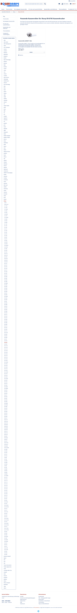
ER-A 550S (6, 372)
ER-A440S (6, 403)
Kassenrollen (41, 599)
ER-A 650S (6, 378)
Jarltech (5, 123)
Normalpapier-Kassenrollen (8, 21)
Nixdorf (5, 153)
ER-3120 (5, 316)
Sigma (5, 558)
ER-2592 (5, 298)
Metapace (6, 132)
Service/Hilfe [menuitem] (72, 1)
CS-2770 (5, 215)
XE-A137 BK (6, 518)
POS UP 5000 (6, 447)
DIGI (4, 86)
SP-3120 (5, 455)
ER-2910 (5, 306)
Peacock (5, 176)
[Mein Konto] (65, 4)
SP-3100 (5, 452)
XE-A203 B (6, 536)
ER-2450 (5, 289)
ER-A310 (5, 390)
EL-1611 (5, 229)
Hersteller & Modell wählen (9, 38)
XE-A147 (5, 521)
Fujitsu (5, 93)
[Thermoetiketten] (62, 9)
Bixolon (5, 61)
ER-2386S (6, 283)
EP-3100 (5, 250)
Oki (4, 158)
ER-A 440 (5, 360)
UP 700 (5, 459)
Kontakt (21, 596)
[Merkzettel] (59, 4)
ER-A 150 (5, 345)
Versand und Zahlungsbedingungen (27, 598)
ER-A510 (5, 409)
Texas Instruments (7, 565)
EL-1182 (5, 224)
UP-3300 (5, 460)
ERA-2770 (6, 423)
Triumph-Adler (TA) (8, 570)
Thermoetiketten (6, 30)
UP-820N (5, 474)
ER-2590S (6, 296)
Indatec (5, 116)
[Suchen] (45, 4)
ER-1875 (5, 266)
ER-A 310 (5, 355)
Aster (5, 45)
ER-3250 (5, 319)
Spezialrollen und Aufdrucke (6, 28)
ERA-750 (5, 441)
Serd (5, 197)
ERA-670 (5, 439)
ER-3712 (5, 326)
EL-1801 (5, 232)
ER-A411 (5, 395)
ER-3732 (5, 327)
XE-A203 (5, 534)
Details (37, 52)
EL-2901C (6, 242)
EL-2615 (5, 238)
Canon (5, 68)
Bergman (5, 56)
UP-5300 (5, 462)
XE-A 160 (5, 488)
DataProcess (6, 80)
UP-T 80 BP (6, 475)
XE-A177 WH (6, 529)
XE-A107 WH (6, 506)
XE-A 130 (5, 485)
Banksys (5, 52)
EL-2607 (5, 237)
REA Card (6, 185)
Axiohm (5, 50)
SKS (4, 559)
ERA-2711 (6, 419)
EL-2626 (5, 240)
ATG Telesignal (7, 47)
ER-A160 (5, 381)
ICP (4, 114)
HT (4, 103)
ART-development (7, 43)
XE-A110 (5, 508)
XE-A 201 (5, 490)
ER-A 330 (5, 358)
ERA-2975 (6, 426)
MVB (5, 144)
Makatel (5, 128)
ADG (5, 40)
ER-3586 (5, 322)
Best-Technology (7, 59)
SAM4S (5, 186)
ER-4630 (5, 334)
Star (4, 561)
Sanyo (5, 190)
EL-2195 (5, 235)
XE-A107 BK (6, 505)
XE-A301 (5, 551)
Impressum (22, 603)
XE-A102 (5, 500)
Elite (5, 88)
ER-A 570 (5, 373)
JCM (4, 125)
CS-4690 (5, 222)
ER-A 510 (5, 368)
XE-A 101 (5, 477)
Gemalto (5, 100)
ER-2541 (5, 293)
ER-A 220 (5, 352)
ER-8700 (5, 344)
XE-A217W (6, 549)
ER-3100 (5, 312)
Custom (5, 75)
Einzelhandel (41, 596)
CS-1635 (5, 207)
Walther (5, 579)
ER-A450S (6, 404)
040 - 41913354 (6, 601)
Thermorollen (6, 18)
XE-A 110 (5, 480)
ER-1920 (5, 271)
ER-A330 (5, 391)
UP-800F (5, 469)
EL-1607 (5, 227)
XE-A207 (5, 538)
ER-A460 (5, 406)
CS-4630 (5, 219)
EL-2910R (6, 247)
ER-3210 (5, 317)
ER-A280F (6, 386)
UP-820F (5, 472)
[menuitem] (35, 4)
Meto (5, 133)
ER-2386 (5, 281)
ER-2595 (5, 299)
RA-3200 (5, 449)
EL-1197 (5, 225)
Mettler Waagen (7, 135)
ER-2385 (5, 279)
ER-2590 (5, 294)
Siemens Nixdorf (7, 556)
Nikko (5, 149)
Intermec (5, 119)
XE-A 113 (5, 482)
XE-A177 (5, 526)
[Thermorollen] (9, 9)
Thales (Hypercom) (7, 566)
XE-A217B (6, 548)
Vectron (5, 575)
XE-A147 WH (6, 524)
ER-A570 (5, 413)
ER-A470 (5, 408)
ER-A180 (5, 385)
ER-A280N (6, 388)
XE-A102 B (6, 501)
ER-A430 (5, 400)
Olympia (5, 163)
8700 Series (6, 204)
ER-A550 (5, 411)
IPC (4, 121)
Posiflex (5, 178)
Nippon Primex (7, 151)
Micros (5, 139)
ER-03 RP (5, 260)
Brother (5, 66)
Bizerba (5, 63)
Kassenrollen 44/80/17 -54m (25, 41)
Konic (5, 126)
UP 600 (5, 457)
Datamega (6, 79)
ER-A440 (5, 401)
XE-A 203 (5, 493)
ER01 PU (5, 418)
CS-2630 (5, 210)
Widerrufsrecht (23, 599)
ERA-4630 (6, 437)
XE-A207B (6, 539)
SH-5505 (5, 450)
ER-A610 (5, 414)
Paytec (5, 174)
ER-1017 (5, 263)
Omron (5, 165)
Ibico (5, 109)
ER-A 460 (5, 363)
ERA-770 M (6, 442)
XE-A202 (5, 533)
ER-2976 (5, 309)
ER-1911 (5, 270)
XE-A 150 (5, 487)
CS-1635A (6, 209)
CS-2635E (6, 214)
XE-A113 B (6, 511)
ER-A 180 (5, 350)
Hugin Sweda (6, 105)
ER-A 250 (5, 353)
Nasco (5, 146)
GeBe (5, 96)
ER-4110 (5, 330)
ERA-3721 (6, 434)
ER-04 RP (5, 261)
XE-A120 (5, 513)
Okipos (5, 160)
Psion (5, 181)
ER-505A (5, 337)
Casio (5, 70)
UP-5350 (5, 464)
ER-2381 (5, 278)
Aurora (5, 49)
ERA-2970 (6, 424)
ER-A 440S (6, 362)
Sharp (5, 201)
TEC (4, 563)
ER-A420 (5, 396)
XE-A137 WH (6, 520)
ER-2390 (5, 284)
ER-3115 (5, 314)
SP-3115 (5, 454)
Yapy (5, 586)
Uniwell (5, 572)
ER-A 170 (5, 349)
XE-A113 (5, 510)
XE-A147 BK (6, 523)
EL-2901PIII (6, 245)
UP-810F (5, 470)
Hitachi (5, 102)
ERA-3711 (6, 431)
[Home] (3, 9)
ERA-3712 (6, 432)
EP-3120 (5, 252)
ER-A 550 (5, 370)
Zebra (5, 588)
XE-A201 (5, 531)
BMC (5, 65)
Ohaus (5, 156)
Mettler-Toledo (7, 137)
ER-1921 (5, 273)
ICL (4, 112)
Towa (5, 568)
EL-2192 (5, 233)
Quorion (5, 183)
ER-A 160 (5, 347)
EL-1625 (5, 230)
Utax (5, 574)
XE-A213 (5, 544)
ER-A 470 (5, 365)
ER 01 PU (5, 253)
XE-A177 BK (6, 528)
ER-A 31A (6, 357)
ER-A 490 (5, 367)
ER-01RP (5, 256)
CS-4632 (5, 220)
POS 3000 (6, 446)
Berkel (5, 58)
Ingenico (5, 118)
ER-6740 (5, 340)
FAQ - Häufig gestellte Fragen (44, 598)
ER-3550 (5, 321)
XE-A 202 (5, 492)
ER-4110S (6, 332)
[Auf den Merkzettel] (20, 55)
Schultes (5, 194)
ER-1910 (5, 268)
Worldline (6, 584)
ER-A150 (5, 380)
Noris (5, 155)
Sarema (5, 192)
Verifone (5, 577)
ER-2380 (5, 276)
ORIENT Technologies (8, 172)
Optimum (6, 169)
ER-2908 (5, 304)
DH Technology (7, 84)
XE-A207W (6, 541)
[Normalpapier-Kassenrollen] (20, 9)
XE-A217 (5, 546)
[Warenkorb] (72, 4)
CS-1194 (5, 206)
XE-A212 (5, 543)
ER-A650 (5, 416)
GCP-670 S (6, 444)
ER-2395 (5, 286)
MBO (5, 130)
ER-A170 (5, 383)
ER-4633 (5, 335)
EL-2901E (6, 243)
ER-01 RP (5, 255)
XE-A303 (5, 552)
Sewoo (5, 199)
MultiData (6, 142)
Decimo (5, 82)
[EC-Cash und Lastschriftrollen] (35, 9)
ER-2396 (5, 288)
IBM (4, 111)
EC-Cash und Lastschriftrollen (6, 24)
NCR (5, 148)
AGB (21, 602)
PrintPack (6, 179)
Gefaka (5, 98)
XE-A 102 (5, 478)
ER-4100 (5, 329)
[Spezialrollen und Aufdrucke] (50, 9)
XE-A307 (5, 554)
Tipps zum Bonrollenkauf (44, 603)
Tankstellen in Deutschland (44, 600)
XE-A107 (5, 503)
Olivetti (5, 162)
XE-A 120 (5, 483)
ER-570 (5, 339)
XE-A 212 (5, 495)
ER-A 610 (5, 375)
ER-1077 (5, 265)
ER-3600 (5, 324)
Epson (5, 91)
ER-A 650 (5, 377)
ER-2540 (5, 291)
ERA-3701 (6, 429)
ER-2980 (5, 311)
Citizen (5, 73)
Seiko (5, 195)
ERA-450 (5, 436)
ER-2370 (5, 275)
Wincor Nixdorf (7, 582)
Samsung (6, 188)
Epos (5, 89)
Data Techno (6, 77)
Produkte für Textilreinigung (6, 34)
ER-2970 (5, 307)
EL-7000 (5, 248)
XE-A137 (5, 516)
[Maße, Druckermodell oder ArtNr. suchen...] (35, 4)
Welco (5, 581)
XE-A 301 (5, 497)
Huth (5, 107)
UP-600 (5, 465)
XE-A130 (5, 515)
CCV (4, 72)
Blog (4, 16)
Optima (5, 167)
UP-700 (5, 467)
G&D (5, 95)
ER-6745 (5, 342)
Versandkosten (36, 607)
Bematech (6, 54)
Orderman (6, 171)
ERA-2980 (6, 427)
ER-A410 (5, 393)
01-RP (5, 202)
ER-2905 (5, 303)
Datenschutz (22, 600)
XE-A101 (5, 498)
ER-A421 (5, 398)
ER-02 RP (5, 258)
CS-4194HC (6, 217)
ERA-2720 (6, 421)
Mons (5, 141)
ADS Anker (6, 42)
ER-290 (5, 301)
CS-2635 (5, 212)
